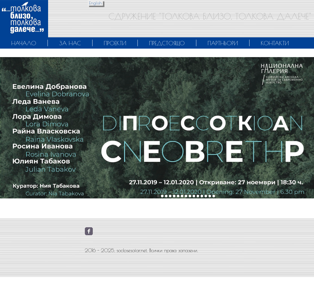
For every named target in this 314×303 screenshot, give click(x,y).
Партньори (223, 43)
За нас (70, 43)
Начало (23, 43)
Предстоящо (167, 43)
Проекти (115, 43)
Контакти (275, 43)
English (95, 3)
